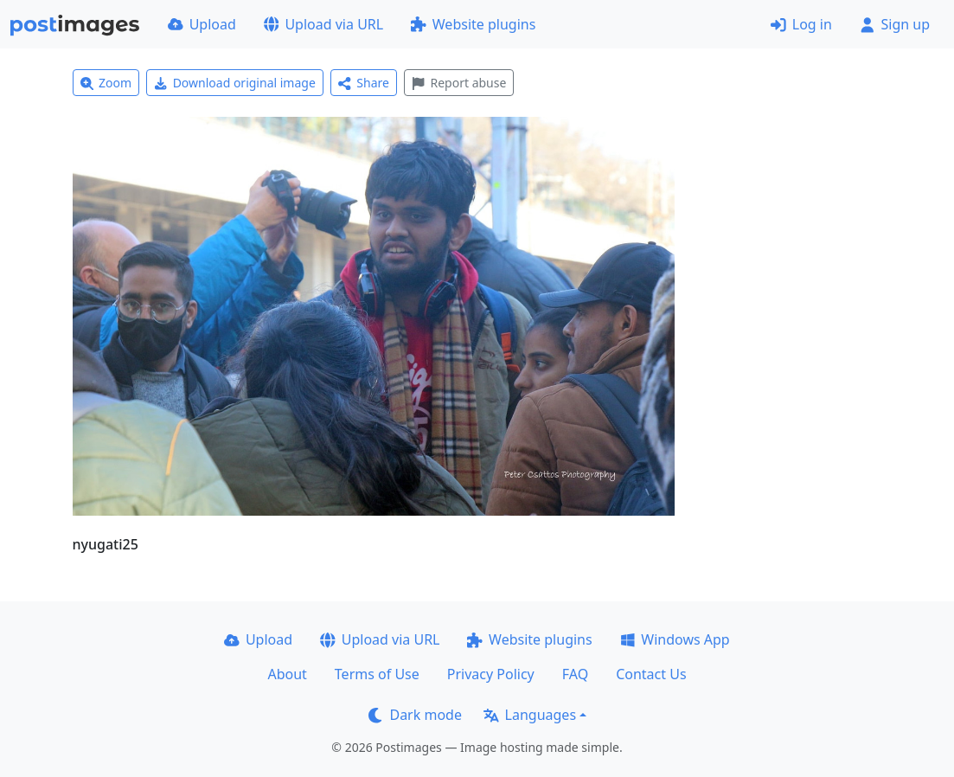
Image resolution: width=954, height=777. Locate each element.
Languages (529, 714)
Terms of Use (377, 674)
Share (363, 82)
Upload (202, 24)
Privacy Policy (491, 674)
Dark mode (415, 714)
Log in (801, 24)
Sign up (895, 24)
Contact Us (651, 674)
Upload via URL (323, 24)
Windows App (675, 639)
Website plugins (473, 24)
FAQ (575, 674)
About (286, 674)
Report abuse (459, 82)
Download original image (235, 82)
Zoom (106, 82)
